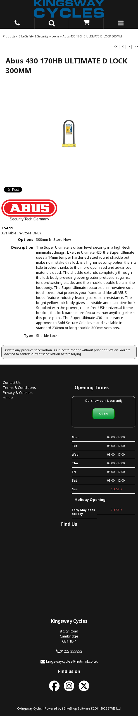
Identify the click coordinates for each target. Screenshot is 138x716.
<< (116, 46)
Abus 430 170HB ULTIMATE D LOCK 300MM (92, 36)
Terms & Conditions (19, 387)
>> (136, 46)
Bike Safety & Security (33, 36)
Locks (55, 36)
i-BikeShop (69, 708)
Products (9, 36)
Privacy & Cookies (18, 392)
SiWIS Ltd (114, 708)
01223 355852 (71, 651)
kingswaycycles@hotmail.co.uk (72, 661)
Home (8, 397)
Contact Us (12, 382)
